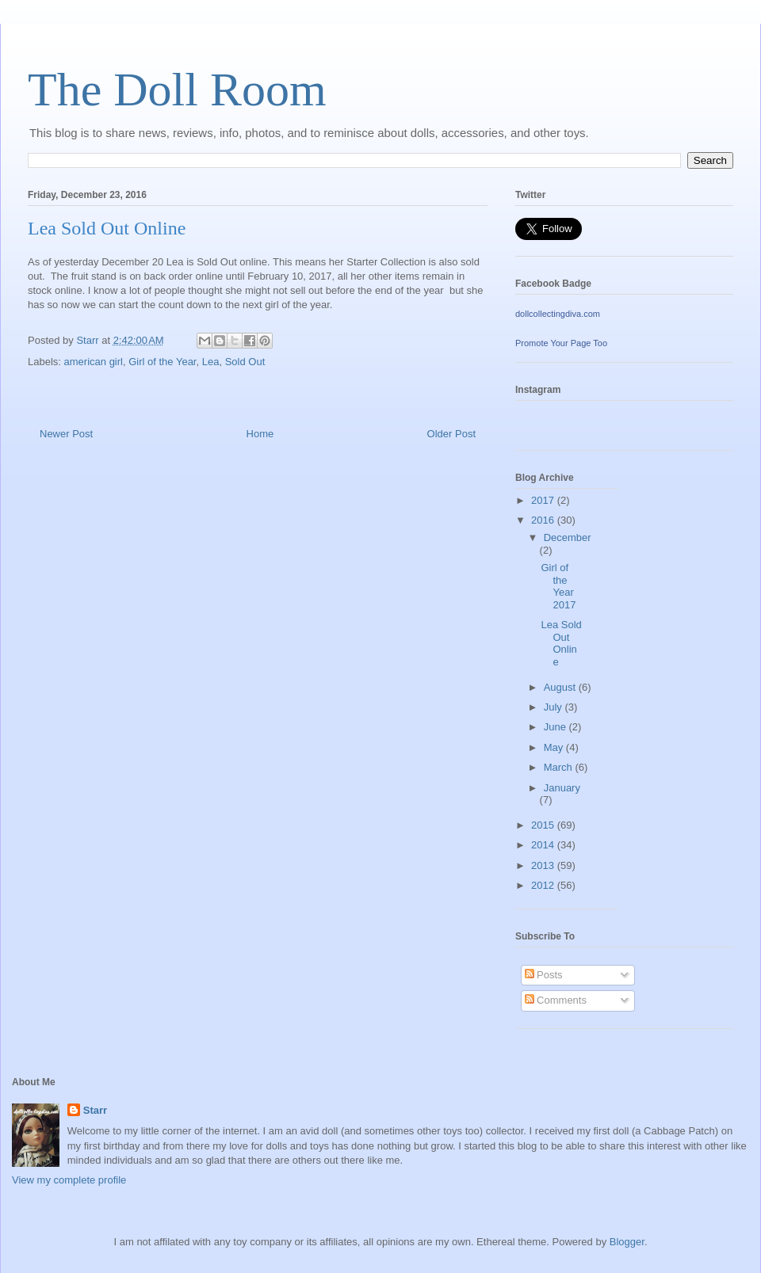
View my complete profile (69, 1180)
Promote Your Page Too (561, 343)
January (562, 788)
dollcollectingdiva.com (557, 313)
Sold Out (245, 362)
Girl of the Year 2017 (558, 586)
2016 (544, 520)
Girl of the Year (162, 362)
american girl (93, 362)
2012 (544, 885)
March (560, 767)
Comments (556, 1000)
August (561, 687)
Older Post (451, 434)
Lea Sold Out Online (561, 643)
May (555, 747)
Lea (211, 362)
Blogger (627, 1242)
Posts (544, 975)
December (567, 537)
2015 (544, 825)
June (556, 727)
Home (260, 434)
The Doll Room (177, 89)
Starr (95, 1110)
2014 (544, 845)
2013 (544, 865)
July (554, 707)
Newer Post (66, 434)
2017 (544, 500)
